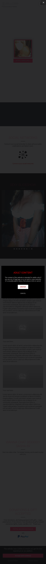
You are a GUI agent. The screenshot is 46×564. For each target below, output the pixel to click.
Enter (23, 287)
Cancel (23, 293)
